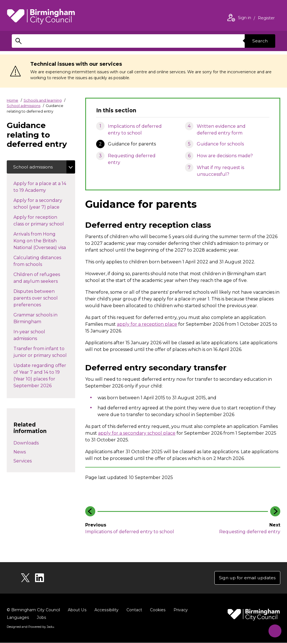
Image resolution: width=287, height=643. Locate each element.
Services (22, 461)
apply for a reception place (147, 324)
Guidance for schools (220, 144)
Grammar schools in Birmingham (35, 319)
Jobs (41, 618)
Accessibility (105, 610)
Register (266, 18)
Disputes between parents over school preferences (35, 298)
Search (259, 41)
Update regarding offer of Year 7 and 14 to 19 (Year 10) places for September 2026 (39, 376)
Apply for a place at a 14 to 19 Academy (39, 187)
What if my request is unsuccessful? (220, 171)
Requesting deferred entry (132, 159)
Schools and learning (43, 100)
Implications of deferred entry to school (135, 130)
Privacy (179, 610)
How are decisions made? (225, 155)
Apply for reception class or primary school (44, 221)
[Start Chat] (273, 629)
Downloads (26, 443)
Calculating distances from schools (37, 261)
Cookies (156, 610)
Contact (133, 610)
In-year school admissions (30, 335)
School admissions (23, 105)
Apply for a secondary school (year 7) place (42, 204)
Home (12, 100)
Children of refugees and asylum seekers (41, 278)
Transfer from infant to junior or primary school (44, 352)
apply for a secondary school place (136, 433)
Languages (18, 618)
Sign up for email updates (246, 578)
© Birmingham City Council (33, 610)
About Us (77, 610)
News (19, 452)
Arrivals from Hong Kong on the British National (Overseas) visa (44, 241)
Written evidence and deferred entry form (221, 130)
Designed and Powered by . (30, 627)
